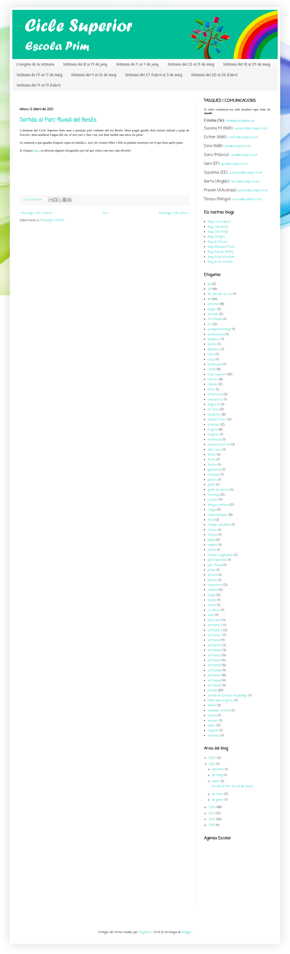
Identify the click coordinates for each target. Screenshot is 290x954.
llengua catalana (218, 505)
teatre (212, 705)
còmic (211, 389)
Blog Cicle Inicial (218, 227)
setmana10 (215, 645)
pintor (212, 570)
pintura (213, 575)
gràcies (212, 480)
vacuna (212, 715)
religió (212, 595)
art (210, 324)
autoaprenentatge (219, 329)
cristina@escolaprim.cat (240, 120)
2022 (213, 758)
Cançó (211, 359)
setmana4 (214, 660)
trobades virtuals (219, 710)
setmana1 (214, 640)
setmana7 (214, 675)
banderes (214, 339)
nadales (213, 545)
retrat (212, 605)
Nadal (211, 540)
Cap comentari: (34, 200)
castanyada (215, 364)
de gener (218, 800)
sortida (212, 690)
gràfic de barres (218, 490)
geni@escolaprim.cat (234, 164)
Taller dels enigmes (220, 700)
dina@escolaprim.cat (238, 146)
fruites (212, 465)
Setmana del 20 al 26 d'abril (214, 74)
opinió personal (217, 560)
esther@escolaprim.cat (243, 137)
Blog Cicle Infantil (219, 222)
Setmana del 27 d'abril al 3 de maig (153, 74)
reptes (212, 600)
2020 (213, 807)
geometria (214, 470)
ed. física (213, 409)
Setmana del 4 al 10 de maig (93, 74)
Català (212, 369)
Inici (105, 213)
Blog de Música (217, 242)
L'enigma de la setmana (35, 64)
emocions (214, 425)
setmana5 (214, 665)
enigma (213, 430)
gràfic (211, 485)
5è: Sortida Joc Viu (220, 294)
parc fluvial (215, 565)
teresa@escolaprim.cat (247, 199)
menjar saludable (219, 525)
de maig (218, 775)
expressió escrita (219, 445)
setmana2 (214, 650)
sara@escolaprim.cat (244, 155)
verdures (214, 736)
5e (209, 284)
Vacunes (213, 721)
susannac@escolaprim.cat (245, 173)
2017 (212, 813)
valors (212, 725)
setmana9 (214, 685)
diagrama (214, 404)
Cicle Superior (217, 374)
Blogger (187, 932)
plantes (212, 580)
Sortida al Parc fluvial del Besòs (58, 120)
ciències (213, 379)
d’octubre (218, 769)
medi (211, 520)
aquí (36, 150)
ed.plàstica (214, 415)
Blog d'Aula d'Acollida (221, 257)
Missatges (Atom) (52, 220)
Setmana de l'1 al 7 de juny (137, 64)
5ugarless (145, 932)
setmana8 (214, 680)
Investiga (213, 495)
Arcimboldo (215, 319)
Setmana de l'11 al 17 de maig (39, 74)
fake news (215, 450)
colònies (213, 384)
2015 (212, 825)
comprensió (215, 394)
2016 (212, 819)
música (212, 535)
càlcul (211, 354)
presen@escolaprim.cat (253, 190)
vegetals (213, 730)
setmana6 (214, 670)
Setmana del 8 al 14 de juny (85, 64)
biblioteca (214, 349)
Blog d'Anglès (216, 237)
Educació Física (217, 419)
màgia (212, 510)
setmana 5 (215, 625)
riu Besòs (214, 610)
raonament (215, 585)
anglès (212, 309)
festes (212, 455)
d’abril (216, 781)
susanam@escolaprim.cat (250, 128)
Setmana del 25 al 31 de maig (191, 64)
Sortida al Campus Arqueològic (228, 695)
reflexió (213, 590)
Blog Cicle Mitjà (218, 232)
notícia (212, 550)
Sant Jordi (214, 620)
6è (209, 299)
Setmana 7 (215, 635)
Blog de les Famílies (221, 262)
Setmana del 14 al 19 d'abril (38, 85)
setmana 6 (215, 630)
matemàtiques (218, 515)
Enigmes (213, 434)
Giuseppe (213, 475)
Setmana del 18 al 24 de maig (246, 64)
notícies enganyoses (220, 555)
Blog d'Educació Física (221, 247)
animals (213, 314)
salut (211, 615)
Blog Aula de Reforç (220, 252)
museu (212, 530)
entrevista (214, 440)
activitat (213, 304)
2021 (212, 764)
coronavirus (215, 400)
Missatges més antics (173, 213)
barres (212, 344)
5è (209, 289)
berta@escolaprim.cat (245, 182)
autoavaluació (216, 334)
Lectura (213, 500)
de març (218, 794)
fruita (212, 460)
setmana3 (214, 655)
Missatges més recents (36, 213)
